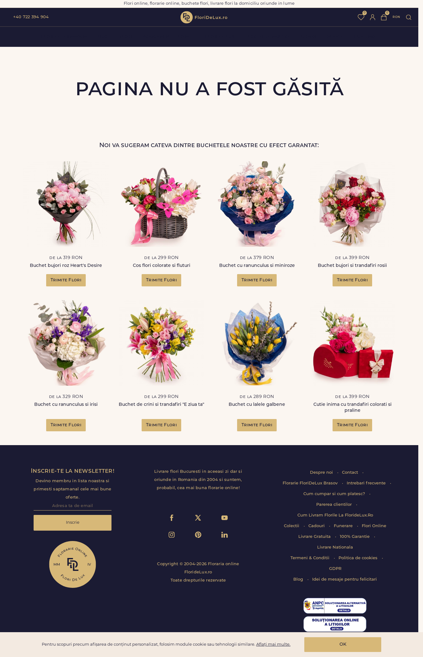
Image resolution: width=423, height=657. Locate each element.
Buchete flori (115, 36)
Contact (350, 473)
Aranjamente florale (168, 36)
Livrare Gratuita (315, 537)
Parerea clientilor (334, 505)
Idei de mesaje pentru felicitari (344, 579)
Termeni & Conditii (310, 558)
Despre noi (322, 473)
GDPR (335, 569)
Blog (298, 579)
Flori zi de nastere (267, 36)
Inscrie (72, 523)
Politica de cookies (359, 558)
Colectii (292, 526)
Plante (335, 36)
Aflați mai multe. (273, 645)
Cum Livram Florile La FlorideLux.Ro (335, 515)
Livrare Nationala (335, 547)
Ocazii (308, 36)
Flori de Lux (219, 36)
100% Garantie (355, 537)
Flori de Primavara (64, 36)
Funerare (365, 36)
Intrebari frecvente (367, 483)
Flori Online (374, 526)
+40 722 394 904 (31, 17)
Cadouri (317, 526)
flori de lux (203, 17)
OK (342, 644)
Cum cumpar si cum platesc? (334, 494)
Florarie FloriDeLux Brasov (311, 483)
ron (396, 17)
